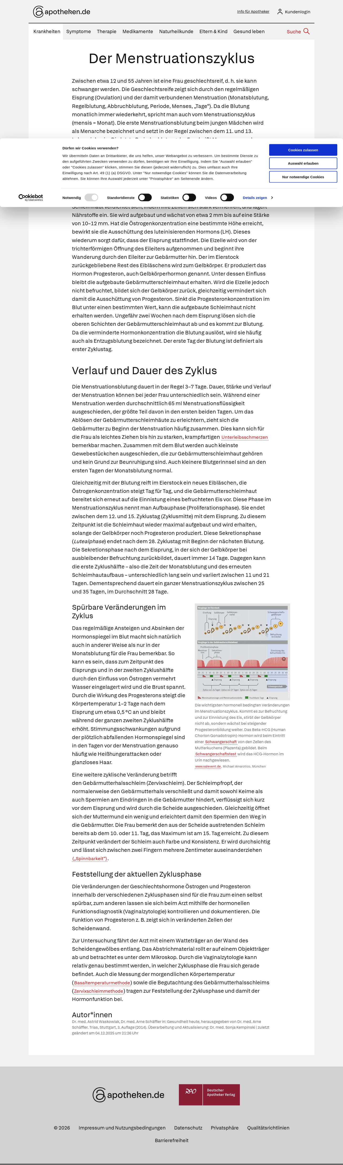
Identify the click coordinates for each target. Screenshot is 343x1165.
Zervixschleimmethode (169, 992)
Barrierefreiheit (171, 1142)
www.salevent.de (208, 768)
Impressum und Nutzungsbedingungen (122, 1129)
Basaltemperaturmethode (106, 984)
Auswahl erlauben (303, 25)
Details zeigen (255, 59)
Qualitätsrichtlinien (268, 1129)
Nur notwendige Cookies (303, 38)
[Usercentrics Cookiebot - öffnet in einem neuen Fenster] (31, 59)
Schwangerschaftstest (215, 755)
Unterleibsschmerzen (99, 446)
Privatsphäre (225, 1129)
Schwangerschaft (221, 743)
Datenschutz (188, 1129)
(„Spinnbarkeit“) (92, 859)
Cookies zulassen (303, 12)
